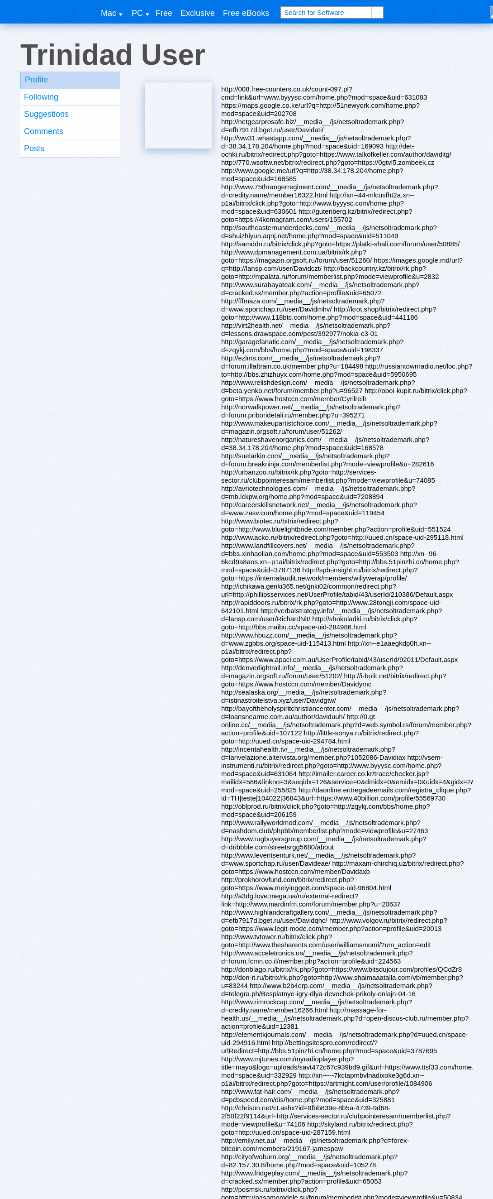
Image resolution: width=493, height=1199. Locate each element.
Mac (108, 13)
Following (41, 96)
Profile (36, 79)
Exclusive (197, 13)
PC (137, 13)
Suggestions (46, 114)
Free (164, 13)
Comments (43, 131)
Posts (34, 148)
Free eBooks (246, 13)
